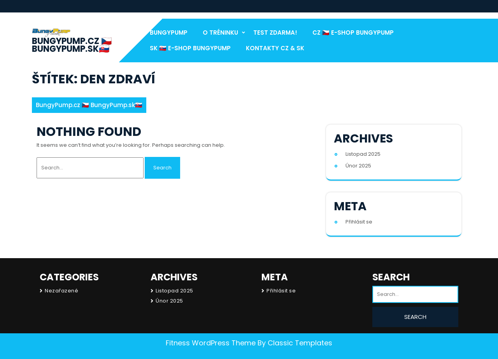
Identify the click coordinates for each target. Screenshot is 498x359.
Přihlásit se (358, 221)
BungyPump (169, 32)
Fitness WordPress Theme (211, 343)
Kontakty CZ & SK (275, 48)
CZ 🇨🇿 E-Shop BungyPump (353, 32)
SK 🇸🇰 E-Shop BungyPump (190, 48)
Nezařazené (61, 290)
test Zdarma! (275, 32)
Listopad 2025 (363, 154)
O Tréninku (220, 32)
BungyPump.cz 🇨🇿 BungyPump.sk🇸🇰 (72, 45)
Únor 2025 (358, 165)
